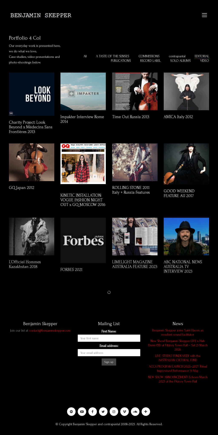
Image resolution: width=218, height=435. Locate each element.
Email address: (109, 346)
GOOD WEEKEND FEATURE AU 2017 (179, 193)
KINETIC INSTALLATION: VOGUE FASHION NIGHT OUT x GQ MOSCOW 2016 (82, 200)
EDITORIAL (202, 56)
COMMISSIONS (149, 56)
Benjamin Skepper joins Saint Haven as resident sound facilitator (178, 332)
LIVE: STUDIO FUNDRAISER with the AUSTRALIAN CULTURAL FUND (178, 358)
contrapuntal (177, 56)
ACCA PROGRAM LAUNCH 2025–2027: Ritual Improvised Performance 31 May (178, 369)
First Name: (109, 331)
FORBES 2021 (71, 272)
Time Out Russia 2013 (130, 116)
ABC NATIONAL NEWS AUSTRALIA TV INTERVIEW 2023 (183, 270)
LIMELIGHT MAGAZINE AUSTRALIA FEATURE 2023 (134, 267)
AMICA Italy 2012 (178, 116)
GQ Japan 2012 (21, 187)
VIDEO (204, 61)
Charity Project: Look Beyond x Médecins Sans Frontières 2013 (30, 127)
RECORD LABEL (150, 61)
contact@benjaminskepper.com (49, 330)
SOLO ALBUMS (180, 61)
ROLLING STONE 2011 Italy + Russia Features (131, 190)
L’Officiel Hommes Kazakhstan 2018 (25, 267)
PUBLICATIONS (121, 61)
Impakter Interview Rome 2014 (82, 119)
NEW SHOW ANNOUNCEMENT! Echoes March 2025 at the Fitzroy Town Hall (178, 379)
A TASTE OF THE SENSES (112, 56)
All (85, 56)
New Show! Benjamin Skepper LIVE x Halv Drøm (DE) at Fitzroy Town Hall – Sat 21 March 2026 (178, 345)
